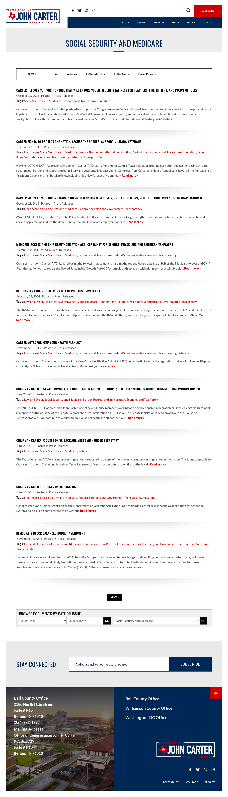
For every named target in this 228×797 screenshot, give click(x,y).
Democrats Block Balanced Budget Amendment (50, 533)
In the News (121, 74)
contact (209, 22)
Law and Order (33, 301)
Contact (192, 782)
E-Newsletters (95, 74)
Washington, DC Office (146, 717)
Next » (114, 597)
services (158, 22)
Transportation (93, 157)
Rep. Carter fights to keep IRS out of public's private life (58, 290)
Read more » (163, 119)
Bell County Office (142, 698)
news (175, 22)
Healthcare (31, 152)
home (125, 22)
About (141, 22)
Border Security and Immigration (110, 152)
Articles (72, 74)
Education (103, 101)
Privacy (210, 782)
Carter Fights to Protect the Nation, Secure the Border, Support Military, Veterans (78, 141)
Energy (83, 152)
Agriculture (139, 152)
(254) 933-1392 (27, 722)
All (56, 74)
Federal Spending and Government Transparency (110, 209)
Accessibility (171, 782)
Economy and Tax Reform (79, 101)
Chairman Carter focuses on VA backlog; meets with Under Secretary (67, 440)
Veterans (76, 157)
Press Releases (148, 74)
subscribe (208, 10)
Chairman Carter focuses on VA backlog (46, 486)
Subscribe (190, 664)
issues (191, 22)
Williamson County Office (148, 708)
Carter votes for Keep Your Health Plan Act (49, 342)
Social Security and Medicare (42, 101)
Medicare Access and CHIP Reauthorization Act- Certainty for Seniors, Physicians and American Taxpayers (94, 244)
